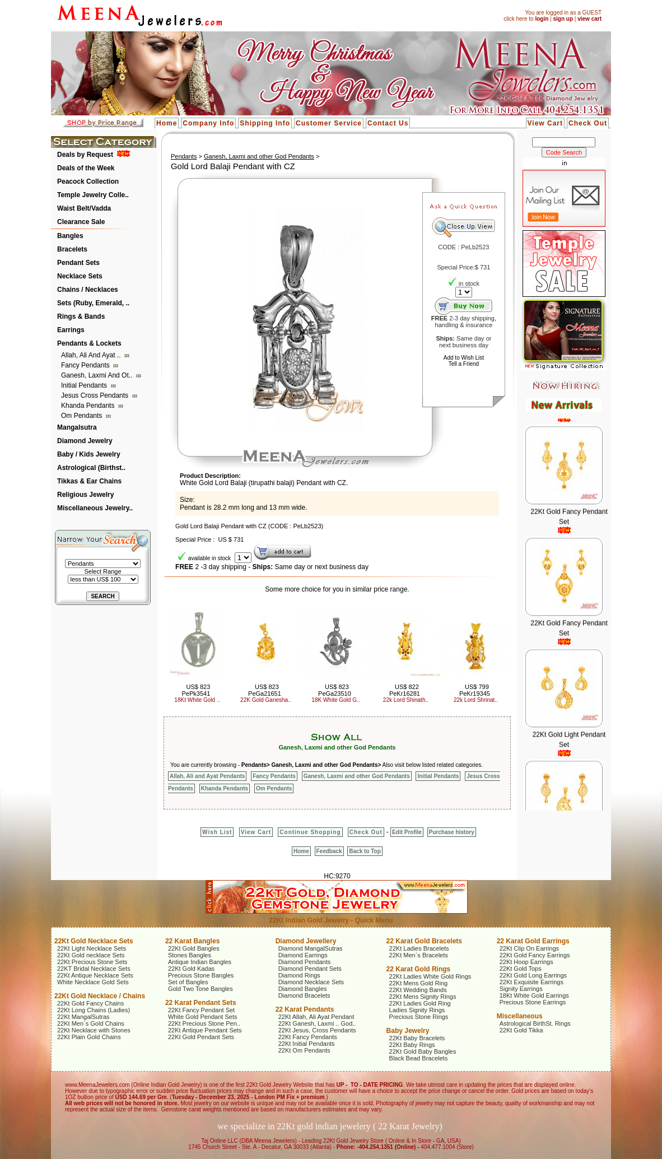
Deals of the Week (85, 168)
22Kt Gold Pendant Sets (201, 1037)
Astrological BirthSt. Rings (535, 1023)
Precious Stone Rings (419, 1016)
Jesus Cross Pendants (95, 395)
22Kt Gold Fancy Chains (90, 1003)
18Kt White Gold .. (197, 700)
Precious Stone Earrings (533, 1002)
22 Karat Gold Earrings (533, 941)
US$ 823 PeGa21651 (264, 690)
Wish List (217, 832)
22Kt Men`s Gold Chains (90, 1023)
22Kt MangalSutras (83, 1016)
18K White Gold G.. (335, 700)
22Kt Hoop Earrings (526, 961)
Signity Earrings (521, 988)
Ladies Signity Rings (417, 1010)
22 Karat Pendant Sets (200, 1003)
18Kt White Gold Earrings (534, 995)
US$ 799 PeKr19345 (474, 690)
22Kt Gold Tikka (521, 1030)
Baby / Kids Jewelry (88, 454)
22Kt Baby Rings (412, 1044)
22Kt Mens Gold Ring (418, 983)
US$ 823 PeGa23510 (334, 690)
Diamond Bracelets (304, 995)
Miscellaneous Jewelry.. (95, 508)
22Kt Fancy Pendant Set (201, 1010)
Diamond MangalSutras (310, 948)
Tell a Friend (464, 364)
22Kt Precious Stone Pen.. (204, 1023)
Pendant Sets (78, 263)
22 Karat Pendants (305, 1009)
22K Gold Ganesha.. (265, 700)
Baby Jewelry (408, 1031)
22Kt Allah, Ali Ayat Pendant (316, 1016)
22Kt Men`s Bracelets (418, 955)
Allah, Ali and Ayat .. (92, 355)
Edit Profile (407, 832)
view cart (589, 19)
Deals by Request (85, 155)
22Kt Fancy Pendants (307, 1037)
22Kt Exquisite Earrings (531, 982)
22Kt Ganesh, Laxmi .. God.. (317, 1023)
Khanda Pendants (88, 405)
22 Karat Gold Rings (418, 969)
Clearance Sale (81, 222)
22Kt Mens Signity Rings (422, 996)
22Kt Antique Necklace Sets (95, 975)
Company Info (208, 123)
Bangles (70, 236)
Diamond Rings (299, 975)
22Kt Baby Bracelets (417, 1038)
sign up (563, 19)
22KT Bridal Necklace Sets (93, 968)
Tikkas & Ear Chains (89, 481)
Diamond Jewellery (306, 941)
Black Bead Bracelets (418, 1058)
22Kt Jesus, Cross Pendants (317, 1030)
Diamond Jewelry (85, 441)
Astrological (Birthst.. (91, 468)
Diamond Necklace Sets (311, 982)
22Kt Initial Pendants (306, 1043)
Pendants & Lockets (89, 343)
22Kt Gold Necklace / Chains (99, 996)
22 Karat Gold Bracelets (424, 941)
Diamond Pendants (304, 961)
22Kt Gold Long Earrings (533, 975)
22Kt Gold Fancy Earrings (535, 955)
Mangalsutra (77, 427)
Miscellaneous (520, 1016)
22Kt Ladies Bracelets (419, 948)
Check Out (587, 123)
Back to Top (364, 851)
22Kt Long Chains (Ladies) (93, 1010)
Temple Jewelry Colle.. (93, 195)
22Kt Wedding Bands (418, 989)
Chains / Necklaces (87, 290)
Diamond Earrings (303, 955)
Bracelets (72, 249)
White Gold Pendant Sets (202, 1016)
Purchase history (451, 832)
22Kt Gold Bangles (194, 948)
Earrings (71, 330)
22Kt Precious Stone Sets (92, 961)
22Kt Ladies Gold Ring (420, 1003)
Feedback (329, 851)
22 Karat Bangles (192, 941)
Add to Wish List (464, 358)
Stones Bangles (189, 955)
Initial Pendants (85, 385)
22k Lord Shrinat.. (476, 700)
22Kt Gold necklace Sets (90, 955)
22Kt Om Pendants (304, 1050)
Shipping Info (265, 123)
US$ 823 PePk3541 (196, 690)
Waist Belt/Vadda (84, 208)
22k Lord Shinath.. (405, 700)
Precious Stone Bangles (201, 975)
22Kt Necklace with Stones (93, 1030)
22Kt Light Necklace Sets (91, 948)
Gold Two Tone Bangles (200, 988)
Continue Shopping (310, 832)
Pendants (184, 156)
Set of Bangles (188, 982)
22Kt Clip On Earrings (529, 948)
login (541, 19)
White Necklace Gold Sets (93, 982)
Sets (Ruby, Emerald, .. (93, 303)
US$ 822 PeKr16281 (404, 690)
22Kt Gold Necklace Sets (93, 941)
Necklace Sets (79, 276)
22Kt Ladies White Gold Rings (430, 976)
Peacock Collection (88, 181)
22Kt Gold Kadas (191, 968)
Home (166, 123)
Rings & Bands (81, 316)
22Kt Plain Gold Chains (89, 1037)
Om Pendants (82, 416)
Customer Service (329, 123)
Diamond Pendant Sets (310, 968)
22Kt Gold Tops (521, 968)
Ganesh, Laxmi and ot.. (97, 375)
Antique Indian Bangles (199, 961)
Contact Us (387, 123)
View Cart (545, 123)
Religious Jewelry (85, 495)
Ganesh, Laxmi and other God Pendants (259, 156)
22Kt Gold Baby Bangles (422, 1051)
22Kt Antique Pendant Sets (205, 1030)
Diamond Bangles (302, 988)
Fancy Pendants (86, 365)
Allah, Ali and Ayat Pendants (207, 776)
